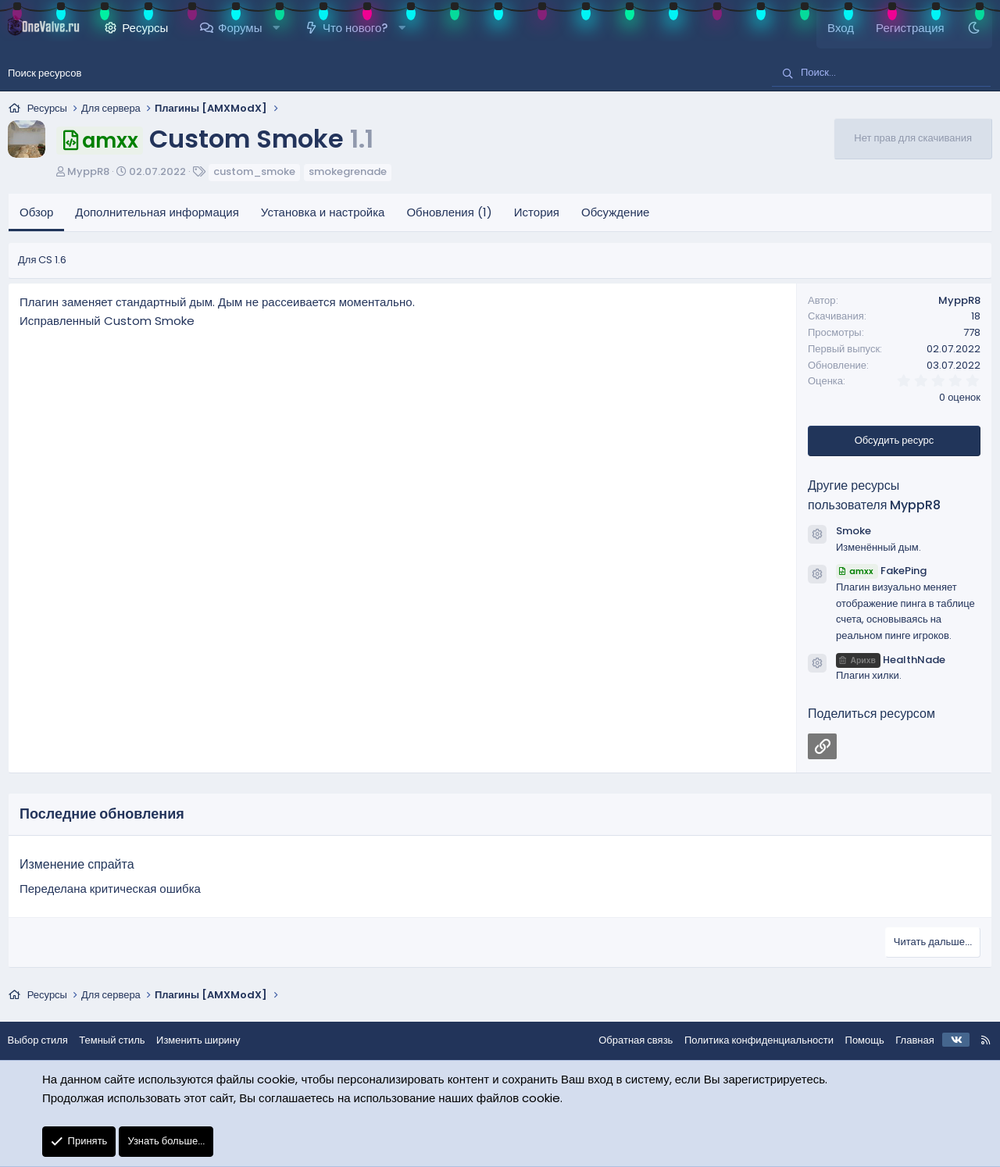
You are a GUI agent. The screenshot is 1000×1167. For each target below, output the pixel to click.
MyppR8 (88, 171)
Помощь (856, 1040)
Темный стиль (120, 1040)
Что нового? (355, 28)
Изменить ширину (207, 1040)
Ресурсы (145, 28)
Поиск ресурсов (44, 73)
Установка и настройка (323, 212)
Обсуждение (615, 212)
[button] (276, 28)
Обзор (36, 212)
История (536, 212)
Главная (907, 1040)
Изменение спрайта (77, 864)
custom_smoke (254, 171)
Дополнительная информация (157, 212)
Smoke (853, 530)
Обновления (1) (448, 212)
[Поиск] (881, 73)
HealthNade (890, 659)
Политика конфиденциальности (750, 1040)
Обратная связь (628, 1040)
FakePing (881, 570)
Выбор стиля (46, 1040)
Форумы (240, 28)
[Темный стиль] (973, 28)
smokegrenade (348, 171)
